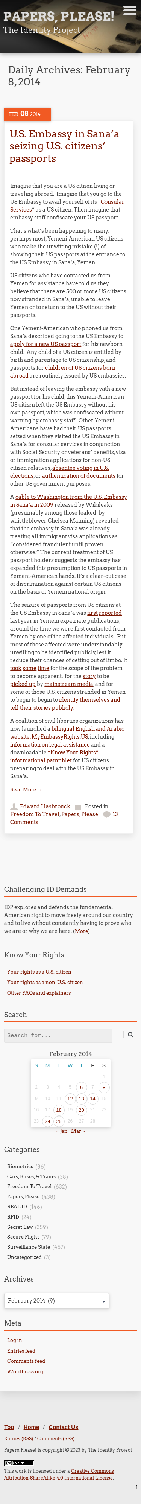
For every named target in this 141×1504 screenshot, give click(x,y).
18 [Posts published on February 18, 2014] (58, 1110)
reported (110, 613)
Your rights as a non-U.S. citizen (45, 982)
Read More (26, 789)
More (81, 931)
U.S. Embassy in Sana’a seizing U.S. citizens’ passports (64, 146)
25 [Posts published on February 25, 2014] (58, 1121)
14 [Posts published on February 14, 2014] (92, 1099)
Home (31, 1427)
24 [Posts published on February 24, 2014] (47, 1121)
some (29, 668)
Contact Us (63, 1427)
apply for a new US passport (45, 344)
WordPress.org (25, 1371)
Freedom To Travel (34, 814)
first (92, 613)
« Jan (62, 1131)
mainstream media (68, 684)
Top (9, 1427)
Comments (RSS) (55, 1439)
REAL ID (17, 1207)
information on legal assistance (50, 745)
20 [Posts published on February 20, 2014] (81, 1110)
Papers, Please (79, 814)
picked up (23, 684)
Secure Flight (23, 1237)
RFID (13, 1217)
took (15, 668)
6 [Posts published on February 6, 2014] (81, 1087)
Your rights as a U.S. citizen (39, 972)
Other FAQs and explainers (39, 993)
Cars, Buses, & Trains (31, 1176)
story (89, 676)
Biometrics (20, 1166)
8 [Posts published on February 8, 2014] (104, 1087)
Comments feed (26, 1361)
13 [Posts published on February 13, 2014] (81, 1099)
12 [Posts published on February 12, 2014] (70, 1099)
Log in (14, 1340)
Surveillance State (28, 1247)
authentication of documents (78, 476)
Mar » (78, 1131)
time (43, 668)
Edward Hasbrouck (45, 806)
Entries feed (21, 1351)
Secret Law (20, 1227)
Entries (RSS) (18, 1439)
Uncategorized (24, 1257)
